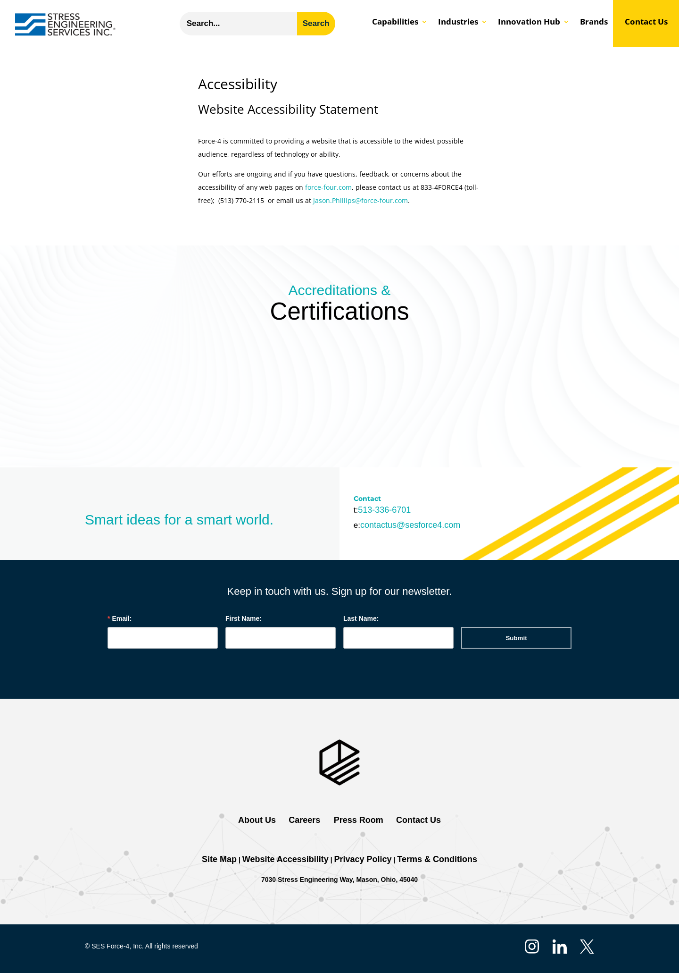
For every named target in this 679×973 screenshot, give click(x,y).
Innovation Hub (529, 22)
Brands (594, 22)
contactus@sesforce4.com (410, 525)
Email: (122, 618)
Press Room (357, 820)
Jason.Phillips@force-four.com (360, 200)
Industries (458, 22)
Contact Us (646, 22)
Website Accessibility (285, 859)
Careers (304, 820)
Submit (516, 638)
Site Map (219, 859)
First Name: (243, 618)
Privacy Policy (363, 859)
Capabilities (395, 22)
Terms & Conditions (437, 859)
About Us (257, 820)
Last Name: (361, 618)
